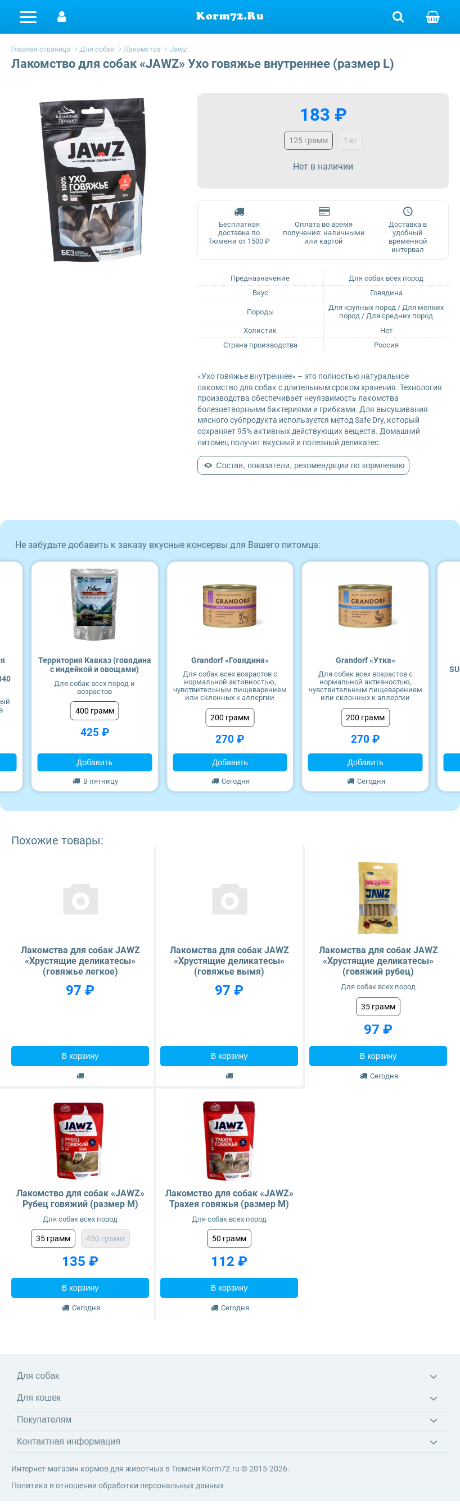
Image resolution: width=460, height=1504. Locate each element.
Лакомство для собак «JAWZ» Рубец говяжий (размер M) (80, 1198)
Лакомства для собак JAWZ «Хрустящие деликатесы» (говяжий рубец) (378, 961)
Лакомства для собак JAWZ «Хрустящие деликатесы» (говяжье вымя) (229, 961)
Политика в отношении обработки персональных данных (117, 1485)
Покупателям (44, 1419)
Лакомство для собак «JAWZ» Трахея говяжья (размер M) (229, 1198)
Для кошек (39, 1397)
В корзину (80, 1056)
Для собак (38, 1375)
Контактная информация (68, 1441)
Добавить (94, 762)
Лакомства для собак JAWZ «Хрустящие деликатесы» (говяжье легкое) (80, 961)
